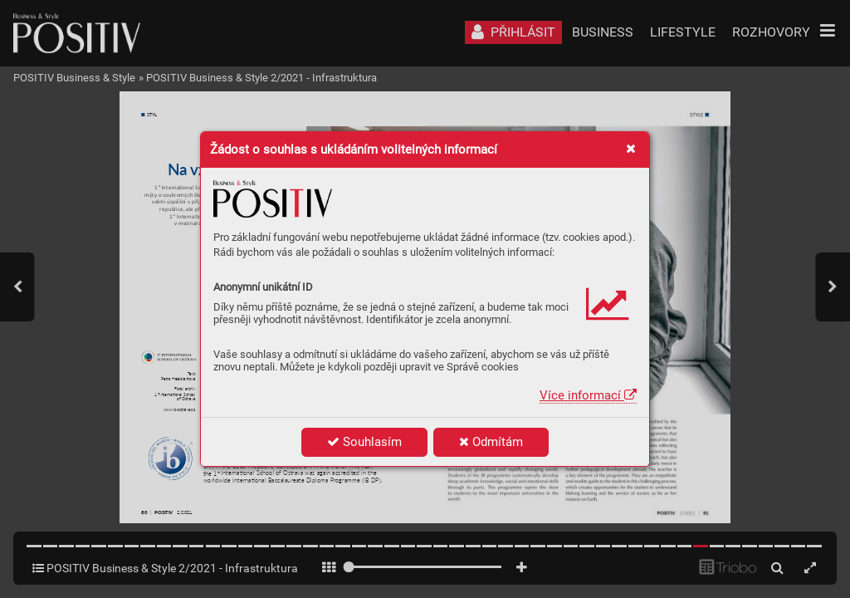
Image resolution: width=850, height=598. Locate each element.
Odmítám (491, 441)
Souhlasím (364, 441)
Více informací (588, 395)
